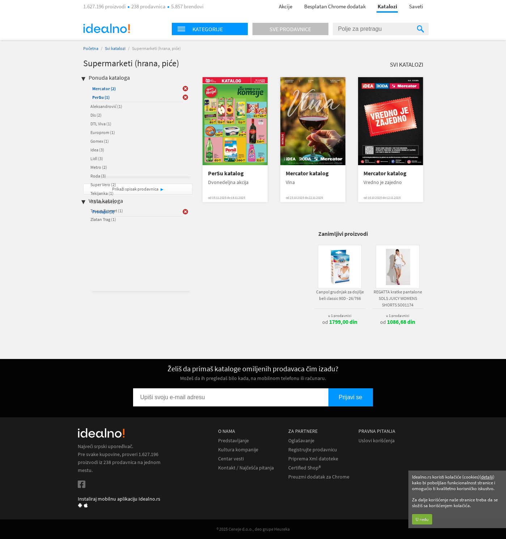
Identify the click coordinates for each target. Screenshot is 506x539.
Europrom (102, 132)
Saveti (416, 6)
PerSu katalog (226, 173)
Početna (90, 48)
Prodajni (103, 211)
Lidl (96, 158)
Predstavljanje (233, 441)
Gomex (99, 141)
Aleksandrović (106, 106)
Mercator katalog (307, 173)
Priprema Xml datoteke (313, 459)
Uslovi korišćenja (376, 441)
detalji (487, 477)
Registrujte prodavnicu (312, 450)
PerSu (101, 97)
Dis (96, 115)
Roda (98, 176)
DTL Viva (100, 123)
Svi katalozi (115, 48)
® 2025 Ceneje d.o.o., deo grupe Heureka (253, 529)
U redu (422, 519)
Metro (98, 167)
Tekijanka (102, 193)
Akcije (285, 6)
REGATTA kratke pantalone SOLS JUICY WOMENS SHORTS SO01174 (398, 298)
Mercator (104, 88)
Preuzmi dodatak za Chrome (318, 477)
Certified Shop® (304, 468)
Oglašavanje (301, 441)
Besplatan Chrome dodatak (335, 6)
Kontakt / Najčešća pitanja (246, 468)
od (339, 322)
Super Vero (103, 184)
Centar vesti (231, 459)
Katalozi (387, 6)
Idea (97, 149)
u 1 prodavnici (340, 315)
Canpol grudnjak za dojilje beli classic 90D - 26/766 (340, 295)
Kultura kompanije (238, 450)
